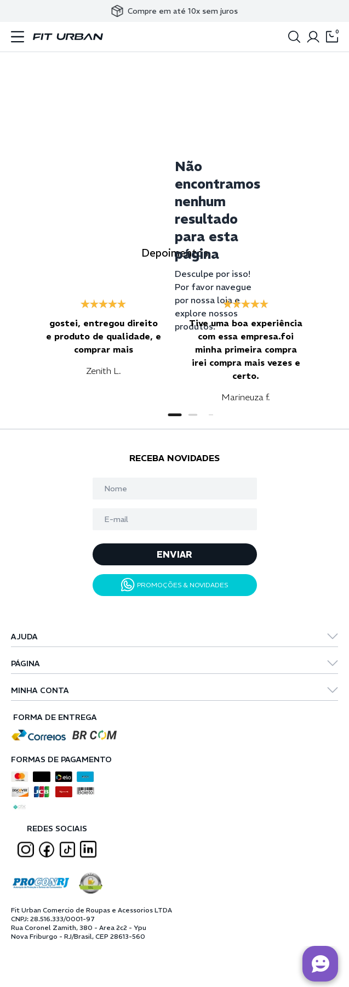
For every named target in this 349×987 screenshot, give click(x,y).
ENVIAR (174, 554)
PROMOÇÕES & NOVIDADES (174, 585)
